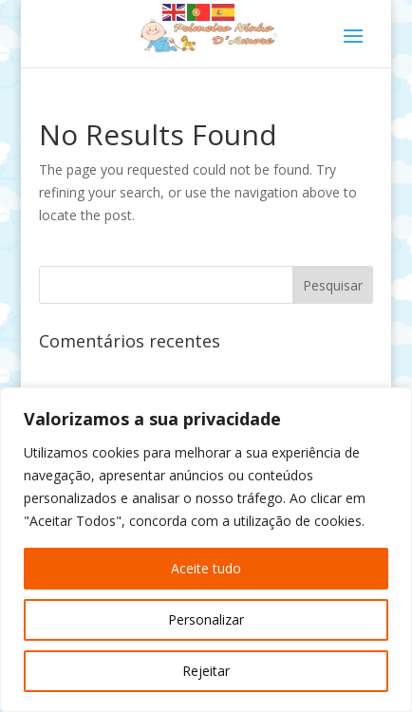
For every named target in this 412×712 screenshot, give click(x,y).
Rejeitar (206, 671)
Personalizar (206, 619)
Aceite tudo (206, 568)
